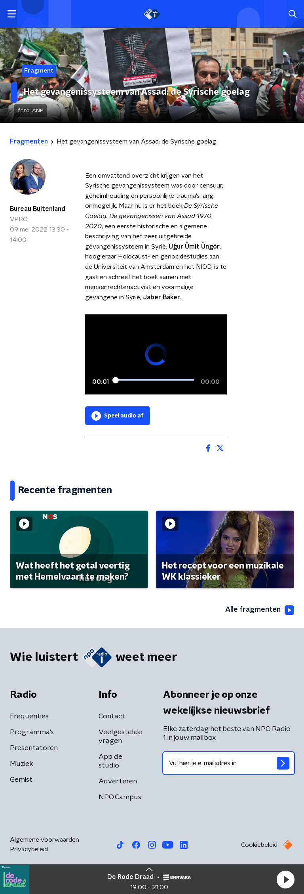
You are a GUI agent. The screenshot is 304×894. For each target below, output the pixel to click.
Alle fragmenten (259, 610)
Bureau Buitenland (37, 209)
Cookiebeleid (259, 845)
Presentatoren (34, 748)
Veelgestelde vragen (120, 737)
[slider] (154, 380)
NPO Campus (120, 797)
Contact (112, 716)
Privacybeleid (29, 849)
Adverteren (118, 781)
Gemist (21, 779)
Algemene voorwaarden (44, 840)
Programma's (32, 732)
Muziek (21, 764)
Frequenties (29, 716)
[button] (285, 879)
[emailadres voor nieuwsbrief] (228, 763)
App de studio (110, 761)
